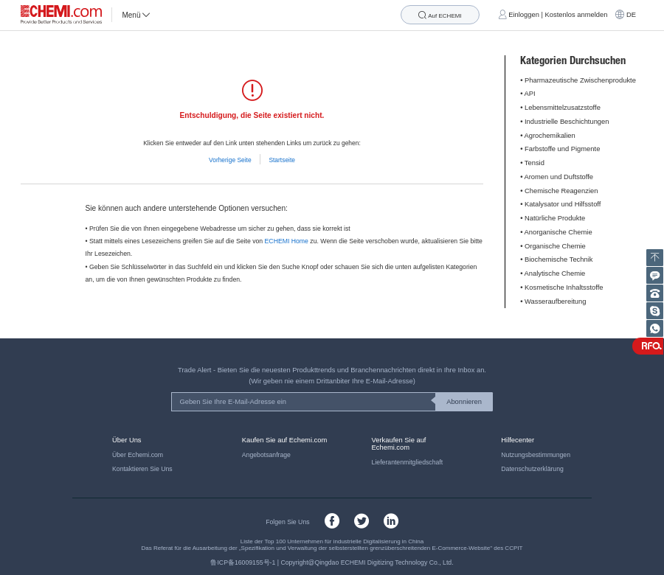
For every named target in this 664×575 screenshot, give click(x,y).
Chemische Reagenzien (561, 191)
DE (631, 14)
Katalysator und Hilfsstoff (563, 204)
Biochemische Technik (558, 259)
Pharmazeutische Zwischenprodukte (580, 80)
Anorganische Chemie (558, 232)
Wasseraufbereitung (555, 301)
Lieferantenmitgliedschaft (407, 462)
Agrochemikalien (550, 135)
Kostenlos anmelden (576, 14)
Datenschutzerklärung (532, 469)
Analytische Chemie (555, 273)
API (530, 93)
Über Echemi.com (137, 455)
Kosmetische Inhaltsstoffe (564, 287)
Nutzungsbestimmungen (535, 455)
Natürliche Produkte (555, 218)
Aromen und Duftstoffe (559, 177)
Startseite (282, 160)
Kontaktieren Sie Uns (142, 469)
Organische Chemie (555, 246)
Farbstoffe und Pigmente (562, 149)
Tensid (534, 163)
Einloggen (523, 14)
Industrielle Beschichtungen (567, 121)
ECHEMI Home (286, 241)
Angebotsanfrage (266, 455)
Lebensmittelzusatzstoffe (563, 107)
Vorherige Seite (230, 160)
